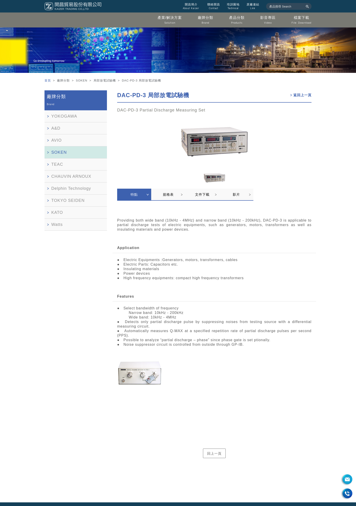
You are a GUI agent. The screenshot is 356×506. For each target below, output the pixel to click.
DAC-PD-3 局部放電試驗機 (153, 95)
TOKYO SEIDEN (68, 200)
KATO (57, 212)
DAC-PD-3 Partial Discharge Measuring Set (161, 110)
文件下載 (202, 194)
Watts (57, 224)
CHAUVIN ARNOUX (71, 176)
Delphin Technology (71, 188)
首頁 (48, 80)
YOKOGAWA (64, 116)
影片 (236, 194)
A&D (55, 128)
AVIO (56, 140)
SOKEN (59, 152)
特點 (134, 194)
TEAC (57, 164)
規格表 (168, 194)
